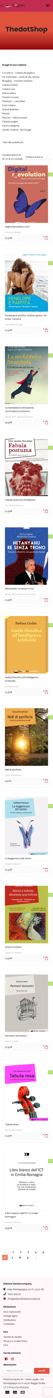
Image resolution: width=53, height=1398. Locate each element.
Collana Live (8, 89)
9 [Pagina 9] (27, 1257)
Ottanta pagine (10, 121)
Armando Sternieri (13, 232)
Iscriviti (41, 1371)
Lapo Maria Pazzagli (14, 324)
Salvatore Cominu (25, 417)
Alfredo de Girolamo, (14, 594)
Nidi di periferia (13, 769)
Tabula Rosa (12, 1124)
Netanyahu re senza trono (19, 588)
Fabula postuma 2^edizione (20, 500)
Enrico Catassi (29, 594)
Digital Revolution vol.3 (17, 226)
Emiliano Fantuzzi (13, 864)
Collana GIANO (10, 85)
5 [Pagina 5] (43, 1252)
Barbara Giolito (11, 686)
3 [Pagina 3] (28, 1252)
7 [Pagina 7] (12, 1257)
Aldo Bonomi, (11, 417)
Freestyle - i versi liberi (13, 101)
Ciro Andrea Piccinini (14, 505)
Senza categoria (10, 125)
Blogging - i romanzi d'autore (17, 81)
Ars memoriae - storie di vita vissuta (20, 77)
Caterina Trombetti (13, 953)
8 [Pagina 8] (20, 1257)
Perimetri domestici (16, 1035)
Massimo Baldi (11, 1041)
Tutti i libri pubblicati (12, 142)
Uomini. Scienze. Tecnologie (16, 129)
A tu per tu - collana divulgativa (18, 73)
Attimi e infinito (13, 947)
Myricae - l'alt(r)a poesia (14, 117)
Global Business (10, 109)
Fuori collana (8, 105)
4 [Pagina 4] (35, 1252)
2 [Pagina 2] (20, 1252)
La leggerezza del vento (18, 858)
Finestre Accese (10, 97)
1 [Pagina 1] (13, 1252)
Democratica (9, 93)
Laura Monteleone (13, 775)
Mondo (6, 113)
